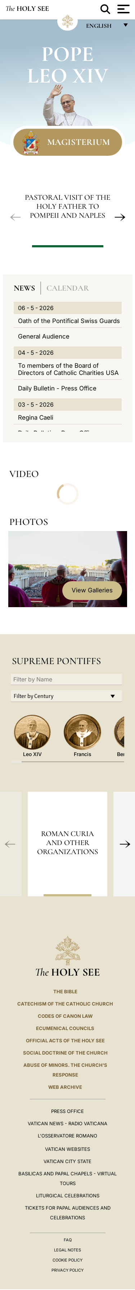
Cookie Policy (67, 1260)
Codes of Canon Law (65, 1016)
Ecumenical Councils (65, 1028)
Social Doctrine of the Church (65, 1053)
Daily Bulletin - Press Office (57, 388)
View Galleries (92, 590)
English (102, 27)
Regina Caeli (35, 417)
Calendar (67, 288)
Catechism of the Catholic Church (65, 1004)
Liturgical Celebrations (67, 1195)
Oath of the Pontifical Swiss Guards (69, 320)
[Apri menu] (123, 9)
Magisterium (78, 142)
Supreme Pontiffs (56, 661)
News (24, 288)
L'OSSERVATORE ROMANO (67, 1136)
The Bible (65, 991)
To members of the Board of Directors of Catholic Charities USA (68, 369)
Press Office (67, 1111)
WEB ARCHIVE (65, 1087)
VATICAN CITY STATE (67, 1161)
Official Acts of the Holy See (65, 1040)
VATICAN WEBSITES (67, 1149)
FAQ (68, 1239)
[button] (15, 217)
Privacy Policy (67, 1270)
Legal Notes (67, 1250)
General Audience (43, 336)
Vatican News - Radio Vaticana (67, 1123)
